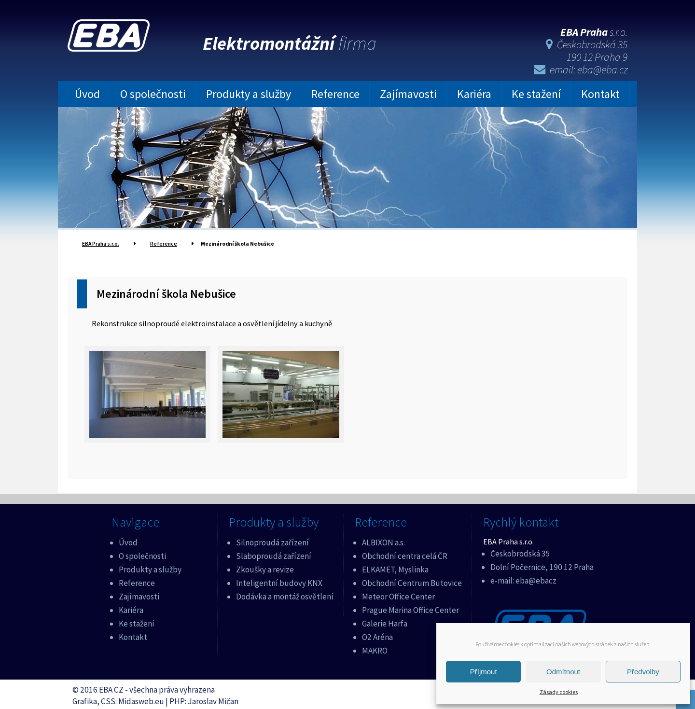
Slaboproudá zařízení (273, 553)
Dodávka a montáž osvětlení (285, 593)
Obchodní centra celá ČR (404, 553)
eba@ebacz (535, 577)
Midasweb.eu (141, 698)
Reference (335, 92)
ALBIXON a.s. (383, 539)
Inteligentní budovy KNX (279, 579)
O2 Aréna (377, 633)
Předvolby (643, 671)
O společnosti (153, 92)
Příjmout (483, 671)
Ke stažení (536, 92)
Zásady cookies (559, 691)
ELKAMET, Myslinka (395, 566)
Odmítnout (563, 671)
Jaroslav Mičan (213, 698)
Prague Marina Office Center (410, 606)
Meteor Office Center (398, 593)
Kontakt (600, 92)
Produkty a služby (248, 92)
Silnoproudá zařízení (272, 539)
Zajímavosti (408, 92)
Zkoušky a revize (265, 566)
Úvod (87, 92)
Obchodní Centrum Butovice (412, 579)
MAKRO (375, 647)
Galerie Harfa (384, 620)
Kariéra (474, 92)
